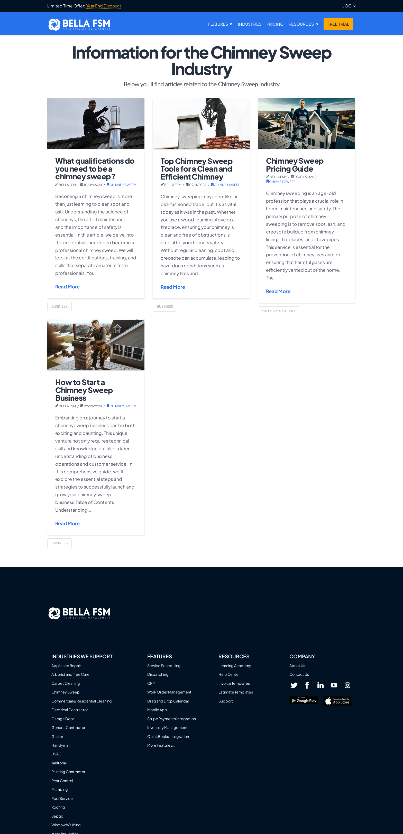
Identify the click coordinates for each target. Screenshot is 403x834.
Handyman (60, 745)
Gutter (57, 736)
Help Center (229, 674)
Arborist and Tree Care (70, 674)
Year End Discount (103, 5)
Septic (57, 816)
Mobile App (157, 709)
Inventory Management (167, 727)
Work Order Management (169, 692)
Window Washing (66, 824)
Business (59, 306)
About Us (297, 665)
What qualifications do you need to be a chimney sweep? (94, 168)
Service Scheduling (164, 665)
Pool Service (62, 798)
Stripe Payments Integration (171, 718)
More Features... (161, 745)
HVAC (56, 754)
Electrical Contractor (69, 709)
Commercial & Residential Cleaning (81, 701)
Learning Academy (234, 665)
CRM (151, 683)
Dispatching (158, 674)
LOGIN (349, 5)
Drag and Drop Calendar (168, 701)
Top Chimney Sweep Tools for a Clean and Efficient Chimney (197, 168)
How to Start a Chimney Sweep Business (84, 389)
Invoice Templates (234, 683)
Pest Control (62, 780)
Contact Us (299, 674)
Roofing (58, 807)
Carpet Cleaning (65, 683)
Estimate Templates (235, 692)
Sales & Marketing (278, 311)
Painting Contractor (68, 771)
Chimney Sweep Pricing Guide (295, 164)
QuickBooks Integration (168, 736)
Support (225, 701)
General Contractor (68, 727)
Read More (67, 286)
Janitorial (59, 763)
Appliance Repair (66, 665)
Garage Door (62, 718)
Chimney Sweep (121, 185)
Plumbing (59, 789)
